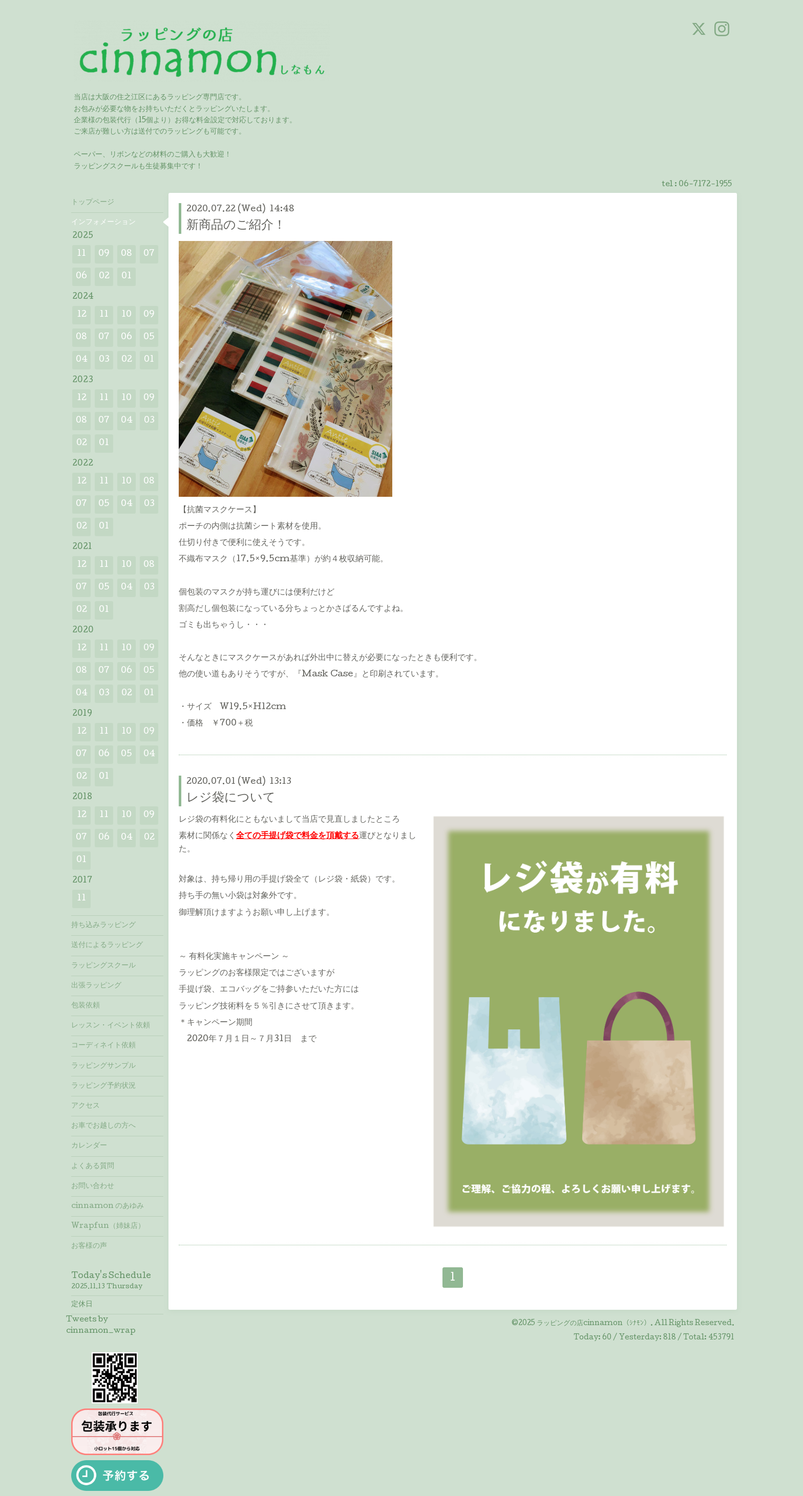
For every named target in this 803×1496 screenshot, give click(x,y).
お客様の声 (89, 1246)
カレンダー (89, 1146)
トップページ (92, 203)
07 (149, 254)
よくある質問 (92, 1166)
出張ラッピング (96, 986)
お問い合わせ (92, 1186)
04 (82, 360)
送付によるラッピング (107, 945)
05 (149, 337)
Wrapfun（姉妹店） (108, 1226)
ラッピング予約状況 (103, 1086)
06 (81, 276)
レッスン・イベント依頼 (110, 1026)
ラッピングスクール (103, 966)
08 (126, 254)
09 (104, 254)
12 (82, 315)
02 (104, 276)
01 (126, 276)
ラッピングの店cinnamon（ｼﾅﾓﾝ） (593, 1323)
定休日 (82, 1305)
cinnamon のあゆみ (107, 1206)
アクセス (85, 1106)
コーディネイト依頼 (103, 1046)
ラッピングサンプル (103, 1066)
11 (81, 254)
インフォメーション (103, 222)
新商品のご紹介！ (236, 226)
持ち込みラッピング (103, 925)
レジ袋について (231, 798)
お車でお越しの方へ (103, 1126)
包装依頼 (85, 1006)
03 (104, 360)
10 (126, 315)
